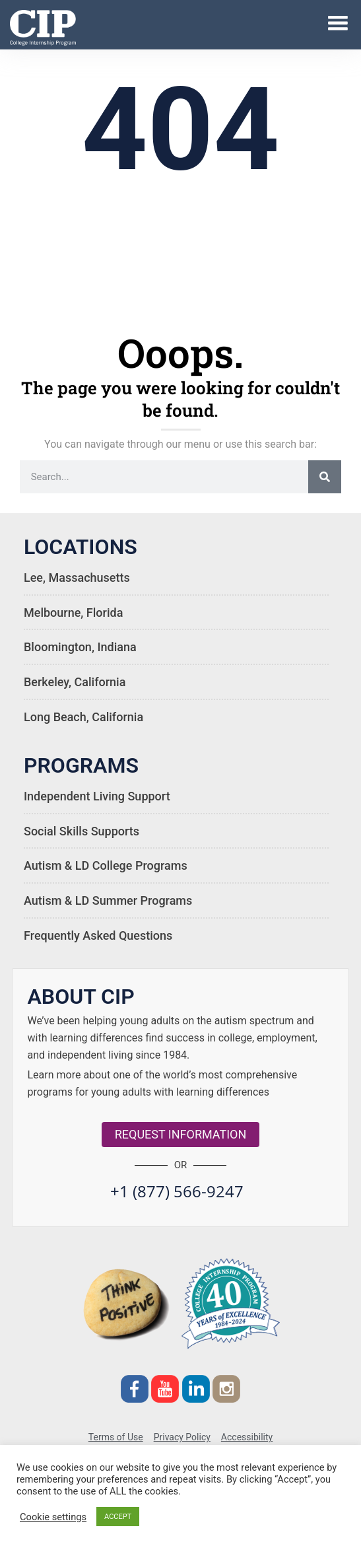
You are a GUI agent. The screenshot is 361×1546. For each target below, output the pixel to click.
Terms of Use (115, 1437)
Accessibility (247, 1437)
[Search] (324, 476)
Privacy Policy (182, 1437)
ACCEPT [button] (117, 1516)
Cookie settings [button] (53, 1517)
